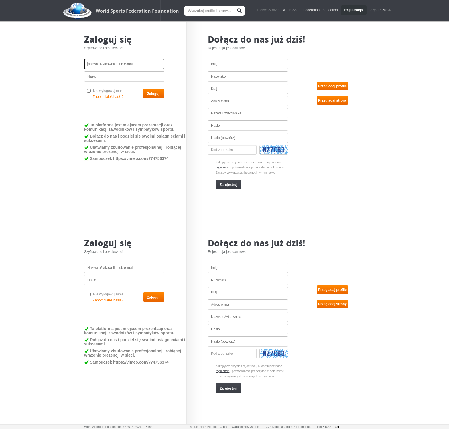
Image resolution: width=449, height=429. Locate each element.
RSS (328, 426)
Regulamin (196, 426)
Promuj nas (304, 426)
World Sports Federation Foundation (137, 11)
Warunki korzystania (245, 426)
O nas (224, 426)
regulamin (222, 167)
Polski (384, 10)
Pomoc (211, 426)
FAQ (266, 426)
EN (337, 426)
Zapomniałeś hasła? (108, 97)
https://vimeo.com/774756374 (141, 158)
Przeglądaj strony (332, 100)
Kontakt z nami (282, 426)
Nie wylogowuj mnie (105, 91)
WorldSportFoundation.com (103, 426)
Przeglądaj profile (332, 86)
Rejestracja (353, 10)
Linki (318, 426)
